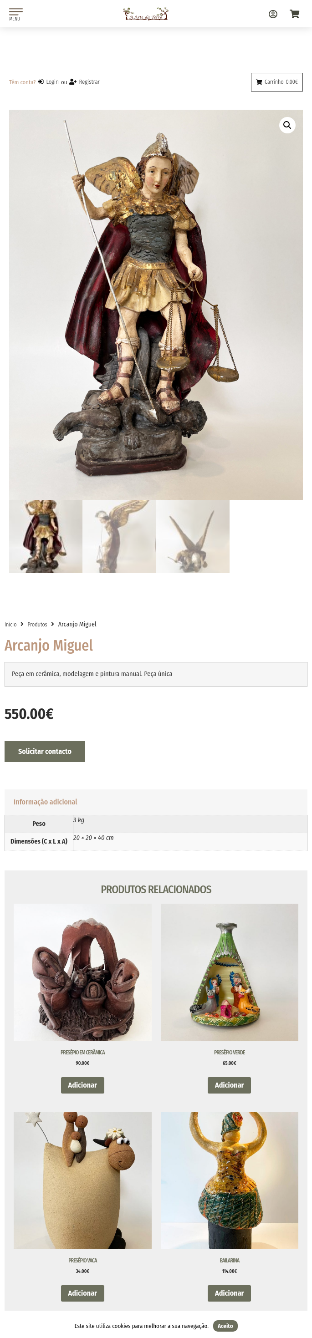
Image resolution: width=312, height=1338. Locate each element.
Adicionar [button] (82, 1086)
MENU (14, 19)
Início (10, 626)
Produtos (37, 626)
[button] (287, 125)
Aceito (225, 1326)
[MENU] (16, 12)
